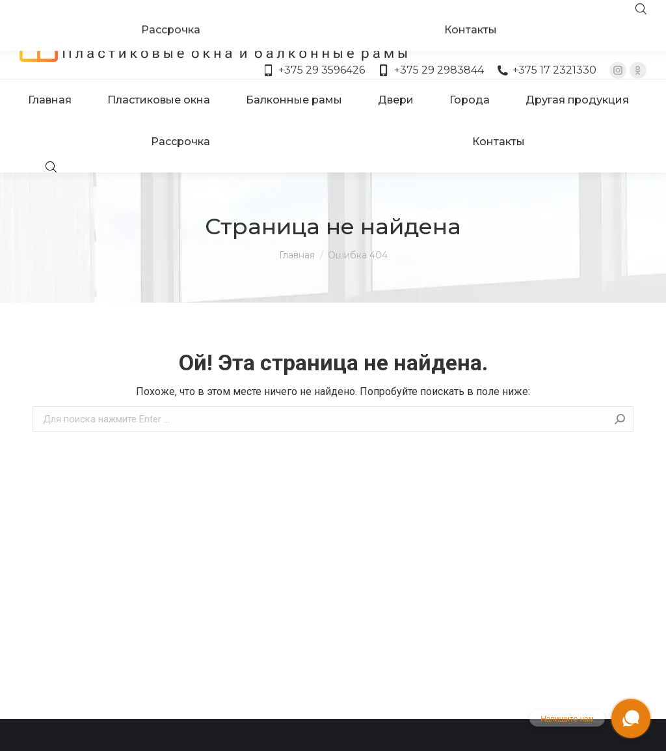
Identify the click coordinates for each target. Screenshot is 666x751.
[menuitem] (50, 77)
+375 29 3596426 (314, 46)
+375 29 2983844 (430, 46)
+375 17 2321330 (546, 46)
